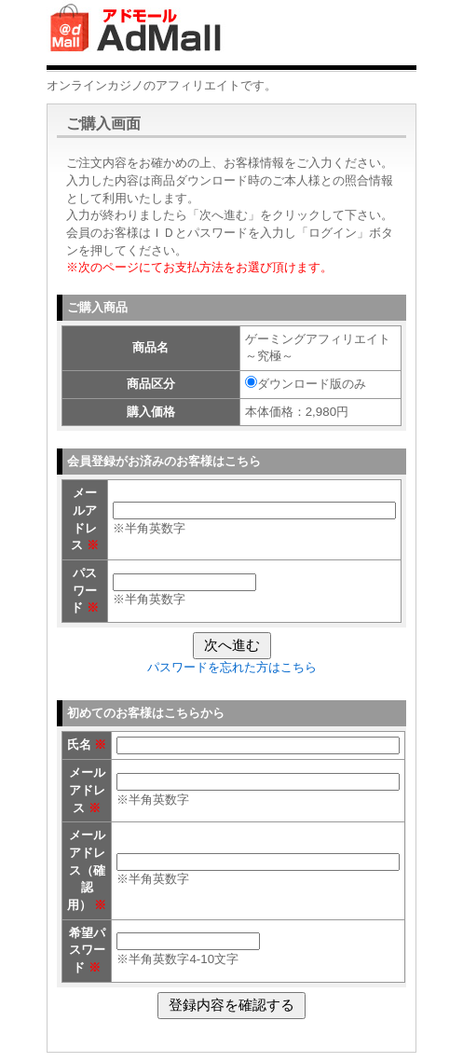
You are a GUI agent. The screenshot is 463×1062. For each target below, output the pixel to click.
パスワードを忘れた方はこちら (232, 667)
